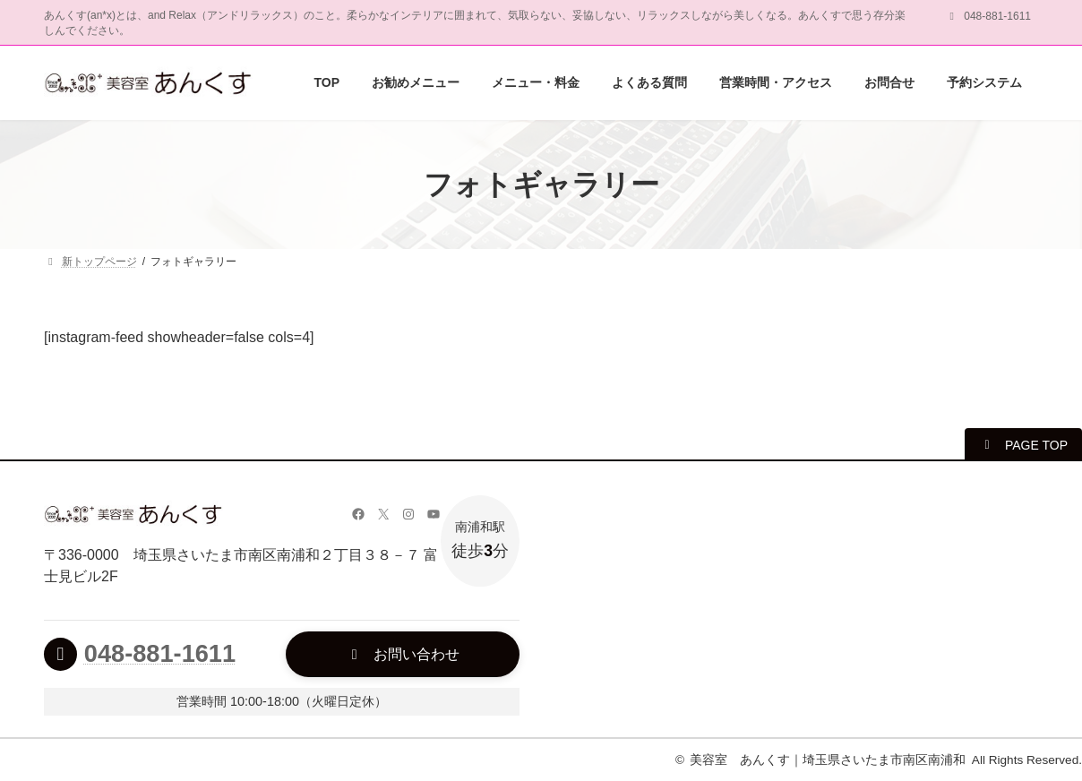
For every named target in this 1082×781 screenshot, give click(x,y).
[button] (1023, 444)
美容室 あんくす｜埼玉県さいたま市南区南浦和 (828, 760)
